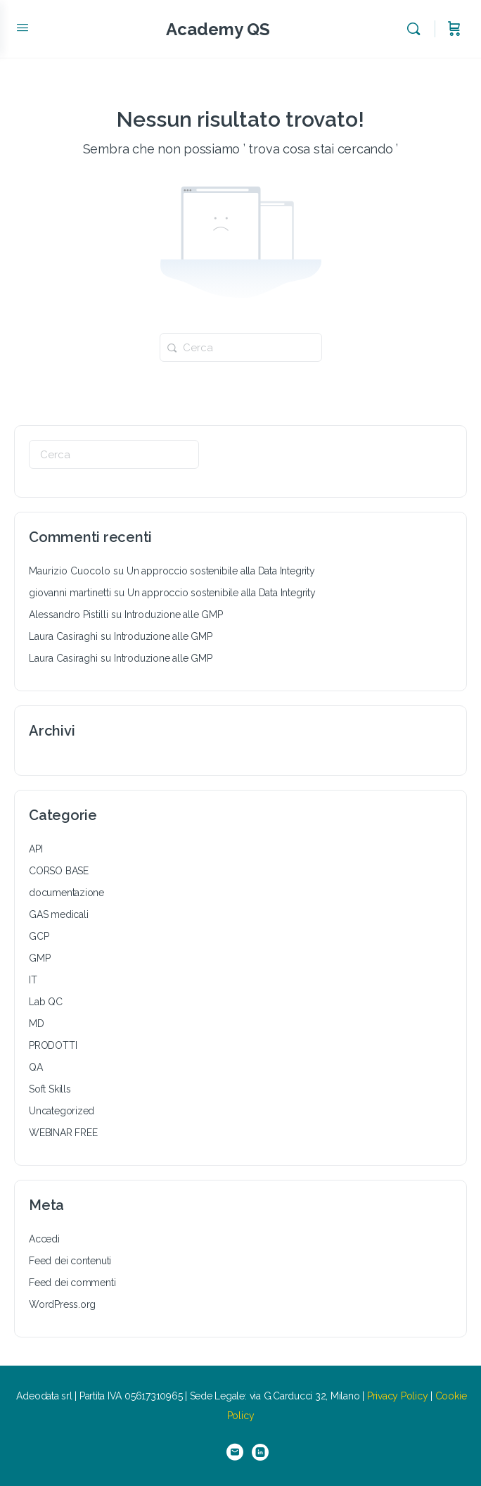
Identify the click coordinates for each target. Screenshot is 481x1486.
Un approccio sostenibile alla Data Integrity (221, 571)
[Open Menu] (22, 27)
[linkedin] (260, 1452)
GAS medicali (58, 914)
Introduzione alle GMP (173, 614)
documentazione (66, 892)
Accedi (44, 1239)
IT (33, 980)
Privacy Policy (397, 1396)
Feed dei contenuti (70, 1260)
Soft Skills (50, 1089)
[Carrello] (454, 29)
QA (36, 1067)
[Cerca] (417, 29)
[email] (234, 1452)
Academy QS (218, 29)
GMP (39, 958)
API (35, 849)
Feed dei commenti (72, 1282)
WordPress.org (62, 1304)
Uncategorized (61, 1110)
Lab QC (46, 1001)
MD (36, 1023)
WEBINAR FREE (63, 1132)
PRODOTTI (53, 1045)
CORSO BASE (59, 870)
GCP (39, 936)
